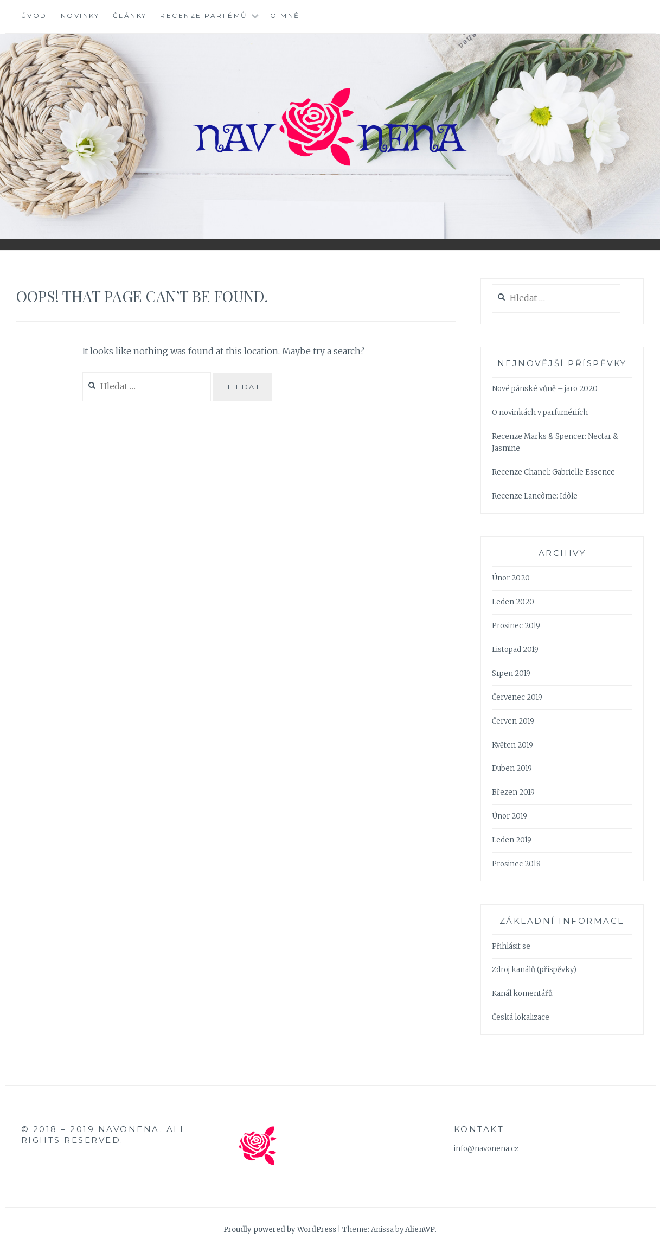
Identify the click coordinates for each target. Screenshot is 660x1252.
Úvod (34, 15)
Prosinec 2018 (516, 863)
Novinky (80, 15)
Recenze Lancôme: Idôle (535, 496)
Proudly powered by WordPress (279, 1229)
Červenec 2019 (517, 697)
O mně (285, 15)
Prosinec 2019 (516, 625)
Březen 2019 (513, 792)
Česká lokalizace (520, 1017)
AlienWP (420, 1229)
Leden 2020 (513, 601)
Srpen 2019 (511, 673)
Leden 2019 (511, 840)
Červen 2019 (513, 721)
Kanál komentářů (522, 993)
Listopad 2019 (515, 649)
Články (130, 15)
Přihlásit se (511, 946)
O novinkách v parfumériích (540, 412)
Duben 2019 (512, 768)
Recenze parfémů (204, 15)
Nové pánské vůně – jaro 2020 (545, 388)
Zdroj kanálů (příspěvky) (534, 969)
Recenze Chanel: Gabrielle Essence (553, 472)
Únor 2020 (511, 578)
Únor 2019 (509, 816)
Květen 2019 (512, 745)
